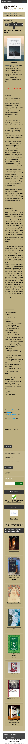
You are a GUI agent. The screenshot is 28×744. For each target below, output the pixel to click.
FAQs (12, 737)
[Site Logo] (14, 7)
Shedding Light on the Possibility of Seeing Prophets (14, 577)
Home (5, 13)
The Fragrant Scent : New (14, 603)
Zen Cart (17, 741)
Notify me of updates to (14, 499)
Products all (13, 734)
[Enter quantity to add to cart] (10, 483)
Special (6, 734)
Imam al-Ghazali (12, 13)
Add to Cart (19, 483)
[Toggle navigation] (24, 2)
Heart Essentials (14, 673)
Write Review (7, 446)
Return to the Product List (16, 25)
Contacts (6, 737)
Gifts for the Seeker (14, 551)
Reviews (21, 734)
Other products (14, 519)
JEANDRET (21, 743)
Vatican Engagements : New (14, 698)
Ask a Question (8, 467)
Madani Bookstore (19, 739)
